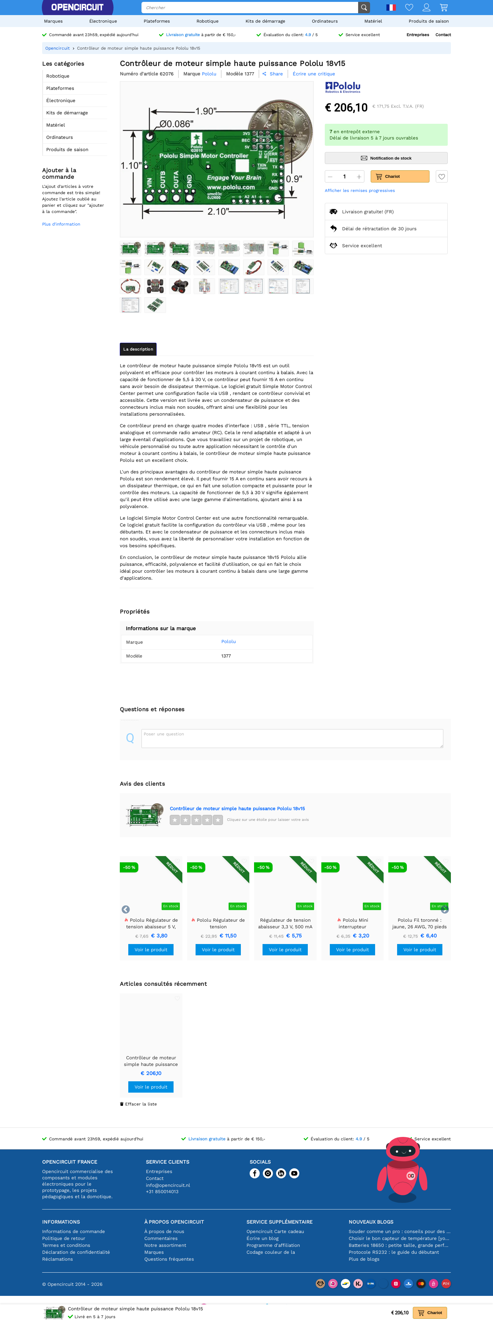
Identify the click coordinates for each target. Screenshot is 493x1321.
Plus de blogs (364, 1259)
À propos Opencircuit (174, 1222)
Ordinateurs (325, 21)
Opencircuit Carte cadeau (275, 1231)
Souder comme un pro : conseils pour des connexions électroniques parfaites (400, 1231)
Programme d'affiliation (273, 1245)
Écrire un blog (262, 1238)
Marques (53, 21)
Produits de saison (429, 21)
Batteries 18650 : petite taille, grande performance (400, 1245)
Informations (61, 1222)
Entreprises (418, 34)
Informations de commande (73, 1231)
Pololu (219, 641)
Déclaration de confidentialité (76, 1252)
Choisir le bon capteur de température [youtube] (400, 1238)
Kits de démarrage (265, 21)
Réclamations (57, 1259)
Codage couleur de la (270, 1252)
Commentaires (161, 1238)
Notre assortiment (165, 1245)
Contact (443, 34)
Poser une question (164, 733)
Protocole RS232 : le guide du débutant (394, 1252)
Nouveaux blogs (371, 1222)
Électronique (103, 21)
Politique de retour (63, 1238)
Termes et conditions (66, 1245)
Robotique (208, 21)
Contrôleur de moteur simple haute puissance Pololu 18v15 (237, 808)
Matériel (373, 21)
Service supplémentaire (279, 1222)
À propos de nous (164, 1231)
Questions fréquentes (169, 1259)
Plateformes (157, 21)
